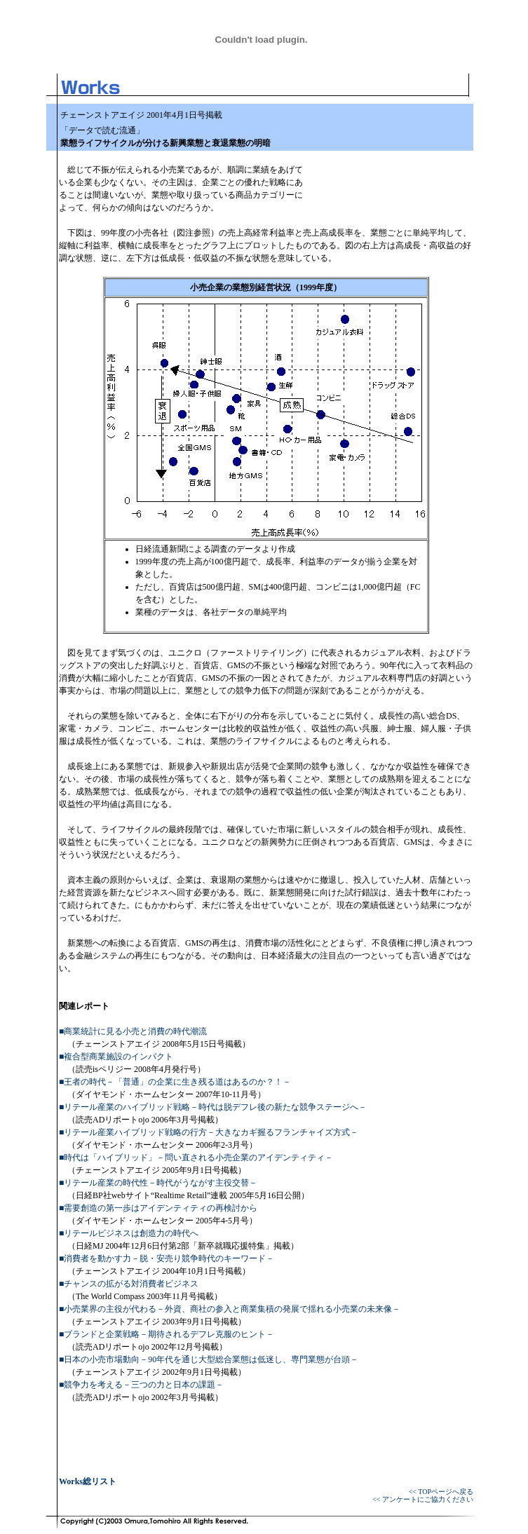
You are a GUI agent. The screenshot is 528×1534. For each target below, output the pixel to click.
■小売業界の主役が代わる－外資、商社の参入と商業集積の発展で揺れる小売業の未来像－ (229, 1309)
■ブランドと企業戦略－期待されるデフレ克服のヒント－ (166, 1334)
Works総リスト (87, 1481)
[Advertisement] (388, 174)
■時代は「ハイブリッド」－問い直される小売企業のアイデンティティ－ (196, 1157)
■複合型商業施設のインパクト (116, 1056)
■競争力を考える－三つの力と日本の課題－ (141, 1385)
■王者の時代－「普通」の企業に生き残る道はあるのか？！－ (175, 1082)
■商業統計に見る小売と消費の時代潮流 (133, 1031)
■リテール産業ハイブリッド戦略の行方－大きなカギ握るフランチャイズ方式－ (208, 1132)
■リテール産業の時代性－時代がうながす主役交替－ (158, 1183)
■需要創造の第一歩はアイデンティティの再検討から (158, 1208)
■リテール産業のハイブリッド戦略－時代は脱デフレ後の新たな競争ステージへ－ (213, 1107)
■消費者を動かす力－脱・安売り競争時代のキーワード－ (166, 1258)
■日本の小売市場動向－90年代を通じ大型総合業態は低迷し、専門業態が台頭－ (208, 1359)
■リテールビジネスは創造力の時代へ (128, 1233)
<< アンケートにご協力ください (422, 1499)
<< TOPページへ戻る (441, 1491)
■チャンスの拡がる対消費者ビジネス (128, 1284)
